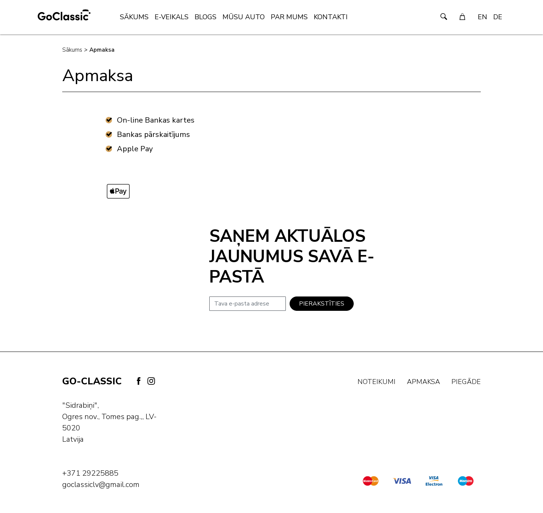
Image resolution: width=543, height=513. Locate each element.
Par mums (289, 17)
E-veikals (172, 17)
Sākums (134, 17)
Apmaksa (102, 50)
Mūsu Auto (243, 17)
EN (482, 17)
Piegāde (466, 381)
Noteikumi (376, 381)
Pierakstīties (321, 304)
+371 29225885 (90, 473)
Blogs (205, 17)
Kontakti (331, 17)
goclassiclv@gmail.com (101, 484)
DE (497, 17)
